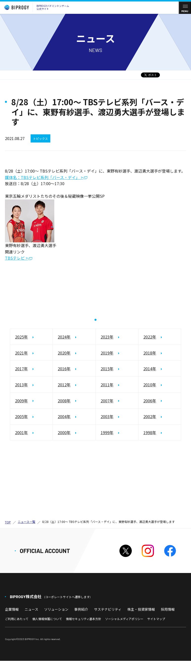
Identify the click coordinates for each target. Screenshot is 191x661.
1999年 (107, 432)
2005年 (21, 417)
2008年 (64, 401)
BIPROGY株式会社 (50, 596)
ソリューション (56, 609)
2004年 (64, 417)
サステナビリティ (107, 609)
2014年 (149, 369)
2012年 (64, 385)
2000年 (64, 432)
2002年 (149, 417)
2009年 (21, 401)
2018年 (149, 353)
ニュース (31, 609)
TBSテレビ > (16, 258)
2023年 (107, 337)
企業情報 (12, 609)
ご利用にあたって (16, 619)
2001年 (21, 432)
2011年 (107, 385)
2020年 (64, 353)
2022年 (149, 337)
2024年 (64, 337)
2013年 (21, 385)
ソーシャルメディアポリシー (124, 619)
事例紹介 (81, 609)
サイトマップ (156, 619)
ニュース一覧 (26, 522)
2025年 (21, 337)
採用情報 (168, 609)
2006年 (149, 401)
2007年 (107, 401)
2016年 (64, 369)
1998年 (149, 432)
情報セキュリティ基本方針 (83, 619)
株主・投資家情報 (141, 609)
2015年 (107, 369)
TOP (8, 522)
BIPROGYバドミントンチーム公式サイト (35, 7)
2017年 (21, 369)
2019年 (107, 353)
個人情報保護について (47, 619)
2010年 (149, 385)
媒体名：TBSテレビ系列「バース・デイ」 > (44, 177)
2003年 (107, 417)
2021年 (21, 353)
